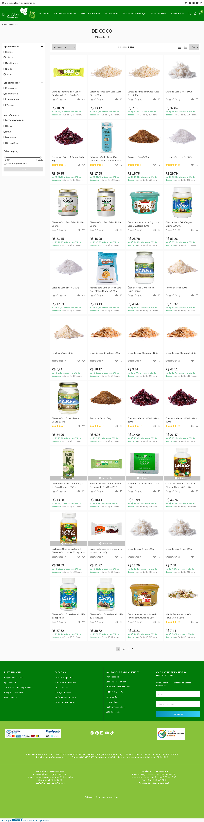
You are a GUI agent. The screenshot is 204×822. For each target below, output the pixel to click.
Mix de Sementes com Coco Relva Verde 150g (179, 616)
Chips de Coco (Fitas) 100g (178, 549)
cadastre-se (30, 3)
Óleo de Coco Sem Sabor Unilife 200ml (68, 224)
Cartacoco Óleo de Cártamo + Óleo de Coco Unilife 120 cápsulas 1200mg (180, 485)
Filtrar (23, 169)
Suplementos (177, 13)
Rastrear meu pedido (115, 706)
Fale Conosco (10, 697)
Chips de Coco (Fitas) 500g (178, 91)
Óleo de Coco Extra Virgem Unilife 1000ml (179, 224)
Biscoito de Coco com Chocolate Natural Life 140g (106, 550)
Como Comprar (62, 687)
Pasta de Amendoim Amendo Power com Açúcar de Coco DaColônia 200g (142, 616)
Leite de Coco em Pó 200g (65, 287)
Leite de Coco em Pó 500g (178, 157)
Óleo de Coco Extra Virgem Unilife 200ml (65, 420)
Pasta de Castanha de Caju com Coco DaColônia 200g (143, 224)
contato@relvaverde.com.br (57, 757)
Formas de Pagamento (65, 682)
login (18, 3)
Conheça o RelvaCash (116, 681)
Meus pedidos (112, 701)
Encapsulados (112, 13)
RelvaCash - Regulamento (118, 686)
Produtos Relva (158, 13)
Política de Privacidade (65, 697)
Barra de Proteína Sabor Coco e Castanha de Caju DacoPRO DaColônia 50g (105, 485)
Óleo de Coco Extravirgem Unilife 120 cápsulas (106, 616)
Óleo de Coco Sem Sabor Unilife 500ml (106, 224)
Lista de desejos (113, 711)
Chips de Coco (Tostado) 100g (143, 353)
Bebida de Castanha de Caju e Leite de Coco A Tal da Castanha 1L (106, 159)
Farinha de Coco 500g (176, 287)
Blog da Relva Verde (13, 677)
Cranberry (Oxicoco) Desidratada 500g (181, 420)
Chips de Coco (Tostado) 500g (180, 353)
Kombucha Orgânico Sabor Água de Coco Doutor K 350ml (67, 485)
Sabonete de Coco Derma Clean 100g (143, 485)
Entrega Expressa (63, 692)
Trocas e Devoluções (65, 702)
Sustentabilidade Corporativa (17, 687)
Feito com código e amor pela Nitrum (102, 797)
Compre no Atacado (13, 692)
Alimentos (44, 13)
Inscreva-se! (178, 714)
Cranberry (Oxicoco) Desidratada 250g (144, 420)
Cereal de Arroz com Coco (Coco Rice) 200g (143, 93)
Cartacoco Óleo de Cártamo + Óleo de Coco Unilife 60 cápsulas (68, 550)
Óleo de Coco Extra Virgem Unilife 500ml (141, 289)
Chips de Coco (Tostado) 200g (105, 353)
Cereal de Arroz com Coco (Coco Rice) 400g (105, 93)
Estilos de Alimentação (134, 13)
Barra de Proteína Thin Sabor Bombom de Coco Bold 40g (66, 93)
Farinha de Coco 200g (62, 353)
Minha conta (111, 696)
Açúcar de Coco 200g (100, 418)
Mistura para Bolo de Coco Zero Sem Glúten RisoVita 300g (105, 289)
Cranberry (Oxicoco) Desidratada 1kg (68, 159)
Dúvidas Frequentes (64, 677)
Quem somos (10, 682)
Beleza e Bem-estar (90, 13)
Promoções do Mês (115, 676)
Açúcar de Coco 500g (138, 157)
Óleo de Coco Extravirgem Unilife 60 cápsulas (68, 616)
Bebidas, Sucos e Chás (65, 13)
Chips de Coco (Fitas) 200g (141, 549)
